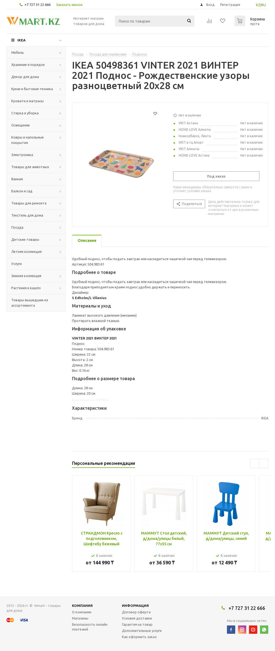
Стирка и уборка (25, 113)
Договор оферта (136, 612)
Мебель (17, 52)
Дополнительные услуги (142, 630)
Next (263, 463)
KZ (258, 5)
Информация (135, 605)
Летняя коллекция (26, 251)
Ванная (17, 179)
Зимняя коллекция (26, 276)
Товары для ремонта (28, 203)
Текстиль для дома (27, 215)
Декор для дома (25, 77)
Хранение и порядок (28, 64)
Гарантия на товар (137, 624)
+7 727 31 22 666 (37, 4)
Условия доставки (137, 618)
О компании (81, 612)
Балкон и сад (21, 191)
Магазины (80, 618)
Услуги (16, 264)
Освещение (20, 125)
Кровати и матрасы (27, 101)
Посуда (17, 227)
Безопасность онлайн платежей (89, 626)
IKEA (21, 40)
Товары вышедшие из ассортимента (29, 302)
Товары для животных (30, 167)
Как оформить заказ (139, 637)
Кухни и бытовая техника (32, 89)
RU (263, 5)
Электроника (22, 155)
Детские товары (25, 239)
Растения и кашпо (26, 288)
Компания (82, 605)
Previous (254, 463)
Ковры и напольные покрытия (27, 139)
